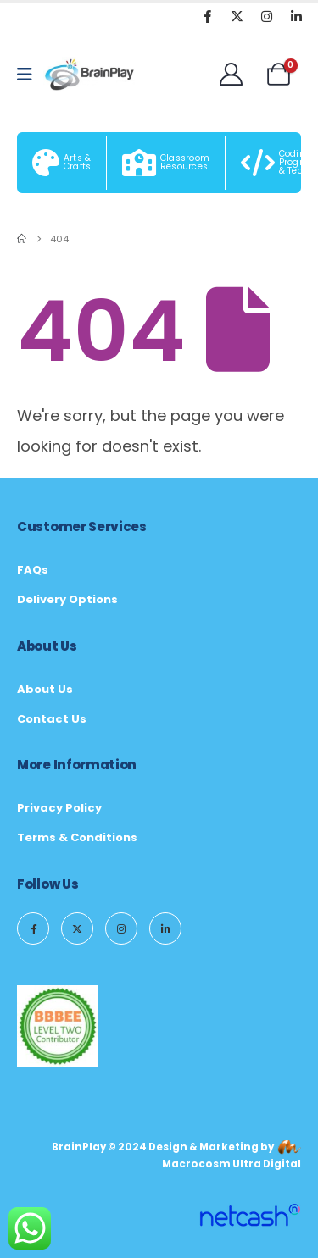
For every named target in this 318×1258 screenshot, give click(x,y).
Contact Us (51, 719)
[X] (236, 16)
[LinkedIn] (295, 16)
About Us (45, 689)
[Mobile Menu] (30, 74)
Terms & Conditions (77, 837)
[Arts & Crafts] (62, 163)
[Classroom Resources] (166, 163)
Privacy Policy (59, 808)
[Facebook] (206, 16)
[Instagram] (266, 16)
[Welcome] (231, 74)
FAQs (32, 570)
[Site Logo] (90, 74)
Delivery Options (67, 599)
